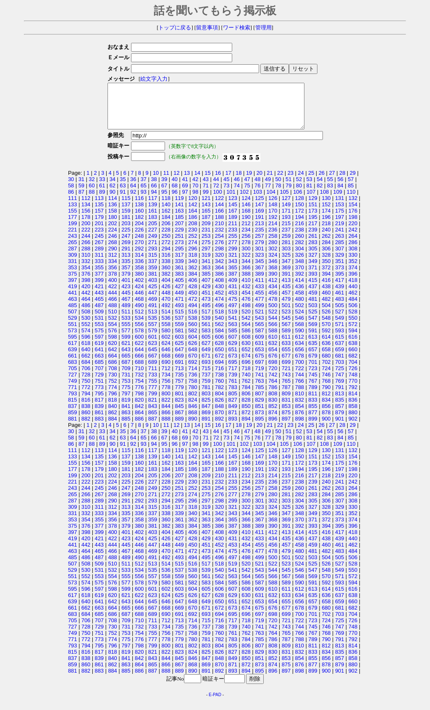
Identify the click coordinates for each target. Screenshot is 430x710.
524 (299, 320)
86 (71, 200)
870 (219, 421)
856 (326, 415)
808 (272, 402)
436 (299, 295)
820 (139, 408)
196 (326, 226)
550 (353, 326)
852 (272, 415)
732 (139, 383)
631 (259, 352)
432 (245, 295)
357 (125, 276)
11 (166, 182)
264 (353, 245)
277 (232, 251)
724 (326, 377)
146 (245, 213)
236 (272, 238)
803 (206, 402)
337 (152, 270)
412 (272, 289)
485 (72, 314)
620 (112, 352)
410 (245, 289)
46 (237, 188)
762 (245, 390)
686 (112, 371)
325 (286, 263)
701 (312, 371)
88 (91, 200)
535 (152, 326)
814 (353, 402)
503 (312, 314)
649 (206, 358)
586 (245, 339)
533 (125, 326)
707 (99, 377)
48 (257, 188)
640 (85, 358)
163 (179, 219)
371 (312, 276)
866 (166, 421)
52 (299, 188)
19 (249, 182)
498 (245, 314)
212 (245, 232)
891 (206, 427)
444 (112, 301)
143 (206, 213)
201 (99, 232)
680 (326, 364)
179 (99, 226)
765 (286, 390)
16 (218, 182)
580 (166, 339)
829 (259, 408)
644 (139, 358)
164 (192, 219)
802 (192, 402)
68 (175, 194)
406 (192, 289)
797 (125, 402)
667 (152, 364)
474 (219, 308)
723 (312, 377)
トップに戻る (174, 28)
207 (179, 232)
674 (245, 364)
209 (206, 232)
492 (166, 314)
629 (232, 352)
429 (206, 295)
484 (353, 308)
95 (164, 200)
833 (312, 408)
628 (219, 352)
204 (139, 232)
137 (125, 213)
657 (312, 358)
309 (72, 263)
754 (139, 390)
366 (245, 276)
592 (326, 339)
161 (152, 219)
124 (245, 207)
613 (312, 345)
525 (312, 320)
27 (332, 182)
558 (166, 333)
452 (219, 301)
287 (72, 257)
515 (179, 320)
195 (312, 226)
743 (286, 383)
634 (299, 352)
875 (286, 421)
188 (219, 226)
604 (192, 345)
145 (232, 213)
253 (206, 245)
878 (326, 421)
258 (272, 245)
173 (312, 219)
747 (339, 383)
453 (232, 301)
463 (72, 308)
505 (339, 314)
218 (326, 232)
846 (192, 415)
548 (326, 326)
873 (259, 421)
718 (245, 377)
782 (219, 396)
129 (312, 207)
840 (112, 415)
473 (206, 308)
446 (139, 301)
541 (232, 326)
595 (72, 345)
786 (272, 396)
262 (326, 245)
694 (219, 371)
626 (192, 352)
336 (139, 270)
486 (85, 314)
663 (99, 364)
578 (139, 339)
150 (299, 213)
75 (247, 194)
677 (286, 364)
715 (206, 377)
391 (286, 282)
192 (272, 226)
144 (219, 213)
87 (81, 200)
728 (85, 383)
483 (339, 308)
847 (206, 415)
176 (353, 219)
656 (299, 358)
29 (353, 182)
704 (353, 371)
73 (226, 194)
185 (179, 226)
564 (245, 333)
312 (112, 263)
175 (339, 219)
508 (85, 320)
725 (339, 377)
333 (99, 270)
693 (206, 371)
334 (112, 270)
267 (99, 251)
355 (99, 276)
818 (112, 408)
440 (353, 295)
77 (268, 194)
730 (112, 383)
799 (152, 402)
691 (179, 371)
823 (179, 408)
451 (206, 301)
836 (353, 408)
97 (185, 200)
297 (206, 257)
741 (259, 383)
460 (326, 301)
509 (99, 320)
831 (286, 408)
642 (112, 358)
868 (192, 421)
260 (299, 245)
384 (192, 282)
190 (245, 226)
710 (139, 377)
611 (286, 345)
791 (339, 396)
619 (99, 352)
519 (232, 320)
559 (179, 333)
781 (206, 396)
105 (284, 200)
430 (219, 295)
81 (309, 194)
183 (152, 226)
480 (299, 308)
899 (312, 427)
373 (339, 276)
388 (245, 282)
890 (192, 427)
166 (219, 219)
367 (259, 276)
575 (99, 339)
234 (245, 238)
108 (324, 200)
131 (339, 207)
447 (152, 301)
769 (339, 390)
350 (326, 270)
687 (125, 371)
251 (179, 245)
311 (99, 263)
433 (259, 295)
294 (166, 257)
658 (326, 358)
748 (353, 383)
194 (299, 226)
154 (353, 213)
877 (312, 421)
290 (112, 257)
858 (353, 415)
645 (152, 358)
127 (286, 207)
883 (99, 427)
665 (125, 364)
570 (326, 333)
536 (166, 326)
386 (219, 282)
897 (286, 427)
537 (179, 326)
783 (232, 396)
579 (152, 339)
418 (353, 289)
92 (133, 200)
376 (85, 282)
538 (192, 326)
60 (91, 194)
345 (259, 270)
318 (192, 263)
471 (179, 308)
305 (312, 257)
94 (154, 200)
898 (299, 427)
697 (259, 371)
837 (72, 415)
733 (152, 383)
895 (259, 427)
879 (339, 421)
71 (206, 194)
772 (85, 396)
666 (139, 364)
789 (312, 396)
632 (272, 352)
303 (286, 257)
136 (112, 213)
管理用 (263, 28)
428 (192, 295)
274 (192, 251)
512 (139, 320)
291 (125, 257)
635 (312, 352)
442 (85, 301)
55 (330, 188)
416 (326, 289)
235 (259, 238)
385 (206, 282)
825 (206, 408)
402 (139, 289)
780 (192, 396)
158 (112, 219)
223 (99, 238)
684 (85, 371)
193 (286, 226)
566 (272, 333)
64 (133, 194)
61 (102, 194)
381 (152, 282)
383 (179, 282)
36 (133, 188)
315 (152, 263)
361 (179, 276)
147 (259, 213)
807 (259, 402)
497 (232, 314)
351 (339, 270)
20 (259, 182)
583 (206, 339)
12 (176, 182)
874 (272, 421)
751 (99, 390)
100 (217, 200)
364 (219, 276)
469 (152, 308)
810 (299, 402)
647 (179, 358)
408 (219, 289)
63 (123, 194)
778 (166, 396)
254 (219, 245)
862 (112, 421)
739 (232, 383)
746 (326, 383)
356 (112, 276)
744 (299, 383)
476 (245, 308)
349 (312, 270)
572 (353, 333)
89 (102, 200)
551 (72, 333)
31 (81, 188)
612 (299, 345)
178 (85, 226)
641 (99, 358)
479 (286, 308)
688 (139, 371)
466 (112, 308)
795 (99, 402)
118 (166, 207)
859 (72, 421)
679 (312, 364)
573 (72, 339)
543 (259, 326)
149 (286, 213)
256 (245, 245)
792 (353, 396)
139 (152, 213)
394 (326, 282)
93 (144, 200)
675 (259, 364)
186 (192, 226)
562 (219, 333)
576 (112, 339)
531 (99, 326)
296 (192, 257)
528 (353, 320)
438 (326, 295)
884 (112, 427)
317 (179, 263)
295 (179, 257)
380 (139, 282)
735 (179, 383)
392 (299, 282)
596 (85, 345)
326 (299, 263)
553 (99, 333)
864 (139, 421)
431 (232, 295)
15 (207, 182)
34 (112, 188)
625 (179, 352)
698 (272, 371)
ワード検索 (236, 28)
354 (85, 276)
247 (125, 245)
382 (166, 282)
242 (353, 238)
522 (272, 320)
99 (206, 200)
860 (85, 421)
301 (259, 257)
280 (272, 251)
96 (175, 200)
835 (339, 408)
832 (299, 408)
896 (272, 427)
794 (85, 402)
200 (85, 232)
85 (351, 194)
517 (206, 320)
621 (125, 352)
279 (259, 251)
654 (272, 358)
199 (72, 232)
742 (272, 383)
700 (299, 371)
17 (228, 182)
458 (299, 301)
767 (312, 390)
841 (125, 415)
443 (99, 301)
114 (112, 207)
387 (232, 282)
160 (139, 219)
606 (219, 345)
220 (353, 232)
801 (179, 402)
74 (237, 194)
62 (112, 194)
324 (272, 263)
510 (112, 320)
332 (85, 270)
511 (125, 320)
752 (112, 390)
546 (299, 326)
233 (232, 238)
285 (339, 251)
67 (164, 194)
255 (232, 245)
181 (125, 226)
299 (232, 257)
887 (152, 427)
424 (139, 295)
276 (219, 251)
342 (219, 270)
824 (192, 408)
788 (299, 396)
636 (326, 352)
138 (139, 213)
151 (312, 213)
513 (152, 320)
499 (259, 314)
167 (232, 219)
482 (326, 308)
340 (192, 270)
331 (72, 270)
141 (179, 213)
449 (179, 301)
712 (166, 377)
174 (326, 219)
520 (245, 320)
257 (259, 245)
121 (206, 207)
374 (353, 276)
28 (342, 182)
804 (219, 402)
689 (152, 371)
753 (125, 390)
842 (139, 415)
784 (245, 396)
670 (192, 364)
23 (291, 182)
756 (166, 390)
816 (85, 408)
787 (286, 396)
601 (152, 345)
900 (326, 427)
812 (326, 402)
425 (152, 295)
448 (166, 301)
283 (312, 251)
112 (85, 207)
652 (245, 358)
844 (166, 415)
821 (152, 408)
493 (179, 314)
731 (125, 383)
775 (125, 396)
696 (245, 371)
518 (219, 320)
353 (72, 276)
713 (179, 377)
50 (278, 188)
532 (112, 326)
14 (197, 182)
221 (72, 238)
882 (85, 427)
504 (326, 314)
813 (339, 402)
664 (112, 364)
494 (192, 314)
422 (112, 295)
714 (192, 377)
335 (125, 270)
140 (166, 213)
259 (286, 245)
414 (299, 289)
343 (232, 270)
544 (272, 326)
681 (339, 364)
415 (312, 289)
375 (72, 282)
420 (85, 295)
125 (259, 207)
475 (232, 308)
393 (312, 282)
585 (232, 339)
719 (259, 377)
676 (272, 364)
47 (247, 188)
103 (257, 200)
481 (312, 308)
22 (280, 182)
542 (245, 326)
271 (152, 251)
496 (219, 314)
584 (219, 339)
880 (353, 421)
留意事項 (207, 28)
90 (112, 200)
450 (192, 301)
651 (232, 358)
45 (226, 188)
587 (259, 339)
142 (192, 213)
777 (152, 396)
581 (179, 339)
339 (179, 270)
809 (286, 402)
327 (312, 263)
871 (232, 421)
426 (166, 295)
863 (125, 421)
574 (85, 339)
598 (112, 345)
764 (272, 390)
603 (179, 345)
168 (245, 219)
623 (152, 352)
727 (72, 383)
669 (179, 364)
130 (326, 207)
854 (299, 415)
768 (326, 390)
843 (152, 415)
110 (350, 200)
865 (152, 421)
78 (278, 194)
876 (299, 421)
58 (71, 194)
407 (206, 289)
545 (286, 326)
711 (152, 377)
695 (232, 371)
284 (326, 251)
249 (152, 245)
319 (206, 263)
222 (85, 238)
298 (219, 257)
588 (272, 339)
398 (85, 289)
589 (286, 339)
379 (125, 282)
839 (99, 415)
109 (337, 200)
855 (312, 415)
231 (206, 238)
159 (125, 219)
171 (286, 219)
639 (72, 358)
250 (166, 245)
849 (232, 415)
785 (259, 396)
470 (166, 308)
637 (339, 352)
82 (319, 194)
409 (232, 289)
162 (166, 219)
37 (144, 188)
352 (353, 270)
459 (312, 301)
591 (312, 339)
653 (259, 358)
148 (272, 213)
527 (339, 320)
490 (139, 314)
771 (72, 396)
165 (206, 219)
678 (299, 364)
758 (192, 390)
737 (206, 383)
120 (192, 207)
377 (99, 282)
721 (286, 377)
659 (339, 358)
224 (112, 238)
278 (245, 251)
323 (259, 263)
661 (72, 364)
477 (259, 308)
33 (102, 188)
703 (339, 371)
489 (125, 314)
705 (72, 377)
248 (139, 245)
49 (268, 188)
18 (238, 182)
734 (166, 383)
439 (339, 295)
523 (286, 320)
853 (286, 415)
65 (144, 194)
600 (139, 345)
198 (353, 226)
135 (99, 213)
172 (299, 219)
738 (219, 383)
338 (166, 270)
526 (326, 320)
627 (206, 352)
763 (259, 390)
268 (112, 251)
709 (125, 377)
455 (259, 301)
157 (99, 219)
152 (326, 213)
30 (71, 188)
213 (259, 232)
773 (99, 396)
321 (232, 263)
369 (286, 276)
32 (91, 188)
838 (85, 415)
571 (339, 333)
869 (206, 421)
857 (339, 415)
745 (312, 383)
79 (288, 194)
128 (299, 207)
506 (353, 314)
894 (245, 427)
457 (286, 301)
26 (322, 182)
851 (259, 415)
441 (72, 301)
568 (299, 333)
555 (125, 333)
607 (232, 345)
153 (339, 213)
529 (72, 326)
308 (353, 257)
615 (339, 345)
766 (299, 390)
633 (286, 352)
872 (245, 421)
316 (166, 263)
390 (272, 282)
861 (99, 421)
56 (340, 188)
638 (353, 352)
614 (326, 345)
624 (166, 352)
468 (139, 308)
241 (339, 238)
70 (195, 194)
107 (311, 200)
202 (112, 232)
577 (125, 339)
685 (99, 371)
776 (139, 396)
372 (326, 276)
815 (72, 408)
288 (85, 257)
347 (286, 270)
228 (166, 238)
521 (259, 320)
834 (326, 408)
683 (72, 371)
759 (206, 390)
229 (179, 238)
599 (125, 345)
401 (125, 289)
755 (152, 390)
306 (326, 257)
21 (270, 182)
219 (339, 232)
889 (179, 427)
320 (219, 263)
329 (339, 263)
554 (112, 333)
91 (123, 200)
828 (245, 408)
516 (192, 320)
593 (339, 339)
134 (85, 213)
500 (272, 314)
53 (309, 188)
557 (152, 333)
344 (245, 270)
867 (179, 421)
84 (340, 194)
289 (99, 257)
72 (216, 194)
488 (112, 314)
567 (286, 333)
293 (152, 257)
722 (299, 377)
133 (72, 213)
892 (219, 427)
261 (312, 245)
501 (286, 314)
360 (166, 276)
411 (259, 289)
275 (206, 251)
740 (245, 383)
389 (259, 282)
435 (286, 295)
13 (187, 182)
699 (286, 371)
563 (232, 333)
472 (192, 308)
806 (245, 402)
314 (139, 263)
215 (286, 232)
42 (195, 188)
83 (330, 194)
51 (288, 188)
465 (99, 308)
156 (85, 219)
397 (72, 289)
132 (353, 207)
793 (72, 402)
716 (219, 377)
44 (216, 188)
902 (353, 427)
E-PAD (215, 703)
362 (192, 276)
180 (112, 226)
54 (319, 188)
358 (139, 276)
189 (232, 226)
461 (339, 301)
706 (85, 377)
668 (166, 364)
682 (353, 364)
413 (286, 289)
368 (272, 276)
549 (339, 326)
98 (195, 200)
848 (219, 415)
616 (353, 345)
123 (232, 207)
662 (85, 364)
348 (299, 270)
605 (206, 345)
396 (353, 282)
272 (166, 251)
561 (206, 333)
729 (99, 383)
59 (81, 194)
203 (125, 232)
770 (353, 390)
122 (219, 207)
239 (312, 238)
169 (259, 219)
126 (272, 207)
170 (272, 219)
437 (312, 295)
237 (286, 238)
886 (139, 427)
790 (326, 396)
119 (179, 207)
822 (166, 408)
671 (206, 364)
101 (230, 200)
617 (72, 352)
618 (85, 352)
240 (326, 238)
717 (232, 377)
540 (219, 326)
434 (272, 295)
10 (156, 182)
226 (139, 238)
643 (125, 358)
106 (297, 200)
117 (152, 207)
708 (112, 377)
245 (99, 245)
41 (185, 188)
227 (152, 238)
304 (299, 257)
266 (85, 251)
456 (272, 301)
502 (299, 314)
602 (166, 345)
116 (139, 207)
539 (206, 326)
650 (219, 358)
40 (175, 188)
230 (192, 238)
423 (125, 295)
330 (353, 263)
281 (286, 251)
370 (299, 276)
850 (245, 415)
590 (299, 339)
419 (72, 295)
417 (339, 289)
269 (125, 251)
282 (299, 251)
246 (112, 245)
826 (219, 408)
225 (125, 238)
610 (272, 345)
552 (85, 333)
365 (232, 276)
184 (166, 226)
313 (125, 263)
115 (125, 207)
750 (85, 390)
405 (179, 289)
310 (85, 263)
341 (206, 270)
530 (85, 326)
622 (139, 352)
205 (152, 232)
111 (72, 207)
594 (353, 339)
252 (192, 245)
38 (154, 188)
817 (99, 408)
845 (179, 415)
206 (166, 232)
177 (72, 226)
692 (192, 371)
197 (339, 226)
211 (232, 232)
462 (353, 301)
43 (206, 188)
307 (339, 257)
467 (125, 308)
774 (112, 396)
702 (326, 371)
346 (272, 270)
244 (85, 245)
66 (154, 194)
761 (232, 390)
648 (192, 358)
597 (99, 345)
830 (272, 408)
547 (312, 326)
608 (245, 345)
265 (72, 251)
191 (259, 226)
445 (125, 301)
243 (72, 245)
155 (72, 219)
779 (179, 396)
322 (245, 263)
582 (192, 339)
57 (351, 188)
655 (286, 358)
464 (85, 308)
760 (219, 390)
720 (272, 377)
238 (299, 238)
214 (272, 232)
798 (139, 402)
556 (139, 333)
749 (72, 390)
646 (166, 358)
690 (166, 371)
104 (271, 200)
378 (112, 282)
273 (179, 251)
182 (139, 226)
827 (232, 408)
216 (299, 232)
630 (245, 352)
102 (244, 200)
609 (259, 345)
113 (99, 207)
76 (257, 194)
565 (259, 333)
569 (312, 333)
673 (232, 364)
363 (206, 276)
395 (339, 282)
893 (232, 427)
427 (179, 295)
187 (206, 226)
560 (192, 333)
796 (112, 402)
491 (152, 314)
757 (179, 390)
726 (353, 377)
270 (139, 251)
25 (311, 182)
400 (112, 289)
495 (206, 314)
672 (219, 364)
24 (301, 182)
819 (125, 408)
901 (339, 427)
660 (353, 358)
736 (192, 383)
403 (152, 289)
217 (312, 232)
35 (123, 188)
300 (245, 257)
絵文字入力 (151, 79)
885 (125, 427)
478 (272, 308)
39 (164, 188)
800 (166, 402)
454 (245, 301)
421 (99, 295)
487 (99, 314)
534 (139, 326)
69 (185, 194)
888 (166, 427)
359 (152, 276)
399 (99, 289)
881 (72, 427)
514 (166, 320)
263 (339, 245)
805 (232, 402)
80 (299, 194)
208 (192, 232)
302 (272, 257)
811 (312, 402)
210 (219, 232)
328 (326, 263)
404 (166, 289)
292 (139, 257)
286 (353, 251)
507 (72, 320)
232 (219, 238)
